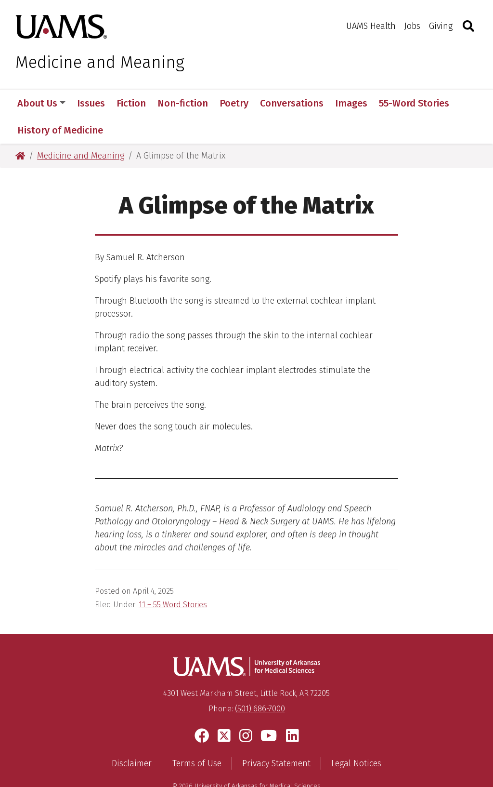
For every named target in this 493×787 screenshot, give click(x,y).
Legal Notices (356, 736)
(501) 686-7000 (260, 681)
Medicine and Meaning (99, 62)
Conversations (292, 103)
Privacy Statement (276, 736)
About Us (41, 103)
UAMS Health (371, 26)
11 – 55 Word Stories (173, 577)
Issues (91, 103)
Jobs (412, 26)
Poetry (234, 103)
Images (351, 103)
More (395, 103)
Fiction (131, 103)
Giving (441, 26)
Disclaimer (132, 736)
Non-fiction (182, 103)
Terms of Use (196, 736)
